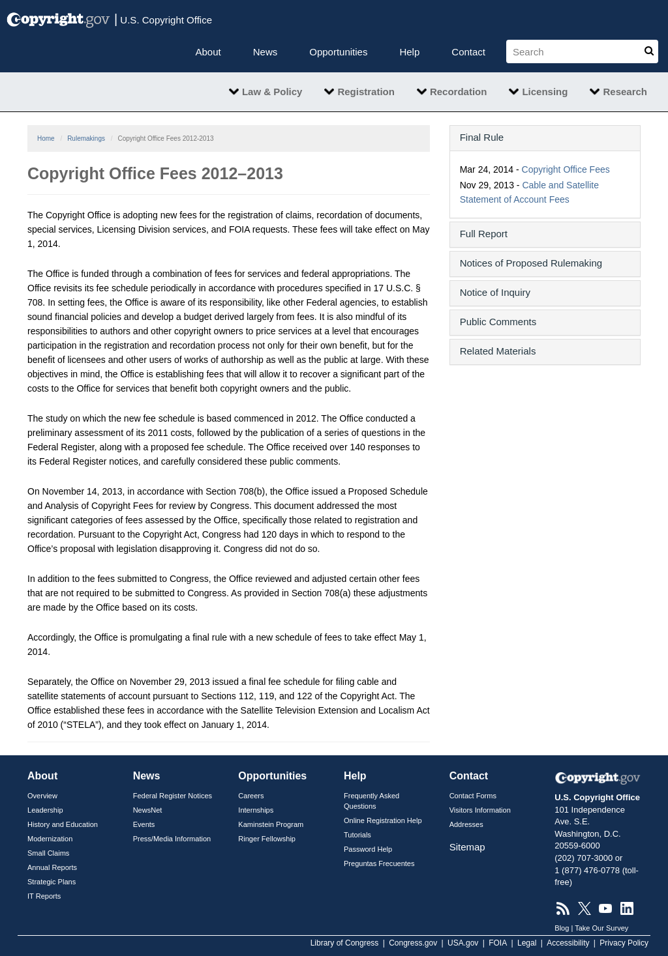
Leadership (45, 810)
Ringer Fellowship (267, 839)
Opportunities (338, 51)
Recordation (458, 91)
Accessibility (568, 943)
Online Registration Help (383, 820)
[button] (545, 137)
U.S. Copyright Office (163, 19)
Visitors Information (480, 810)
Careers (251, 796)
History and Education (62, 824)
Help (409, 51)
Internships (255, 810)
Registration (366, 91)
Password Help (368, 849)
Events (144, 824)
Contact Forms (472, 796)
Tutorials (357, 835)
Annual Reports (52, 867)
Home (46, 138)
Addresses (466, 824)
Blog (561, 928)
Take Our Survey (601, 928)
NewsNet (147, 810)
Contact (468, 51)
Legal (526, 943)
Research (625, 91)
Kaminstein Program (270, 824)
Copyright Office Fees (566, 169)
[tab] (545, 138)
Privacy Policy (624, 943)
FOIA (498, 943)
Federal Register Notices (172, 796)
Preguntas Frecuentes (379, 863)
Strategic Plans (51, 882)
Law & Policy (272, 91)
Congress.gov (413, 943)
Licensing (545, 91)
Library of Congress (345, 943)
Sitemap (467, 846)
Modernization (49, 839)
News (265, 51)
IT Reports (44, 896)
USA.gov (463, 943)
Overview (42, 796)
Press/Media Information (172, 839)
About (208, 51)
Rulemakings (86, 138)
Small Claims (48, 853)
